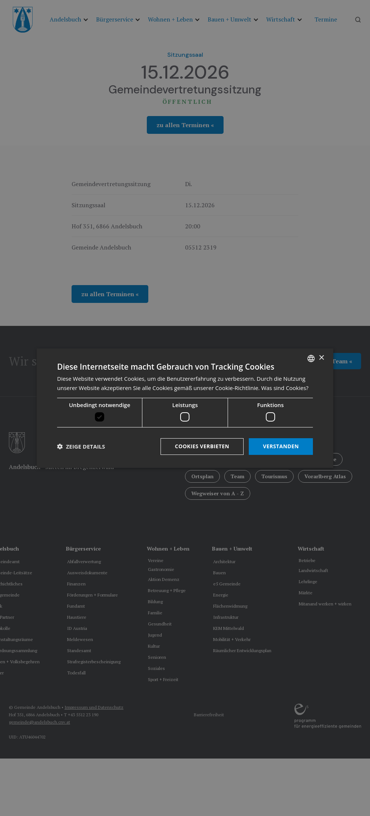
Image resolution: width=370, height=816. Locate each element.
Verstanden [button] (281, 446)
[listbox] (311, 358)
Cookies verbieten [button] (202, 446)
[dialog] (185, 408)
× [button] (321, 358)
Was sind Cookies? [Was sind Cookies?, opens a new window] (284, 388)
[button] (81, 446)
